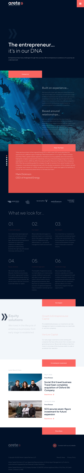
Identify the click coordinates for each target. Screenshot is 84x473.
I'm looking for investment (59, 363)
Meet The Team (59, 148)
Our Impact (58, 303)
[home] (16, 3)
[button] (6, 155)
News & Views (61, 457)
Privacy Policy (71, 457)
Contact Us (25, 74)
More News (58, 431)
